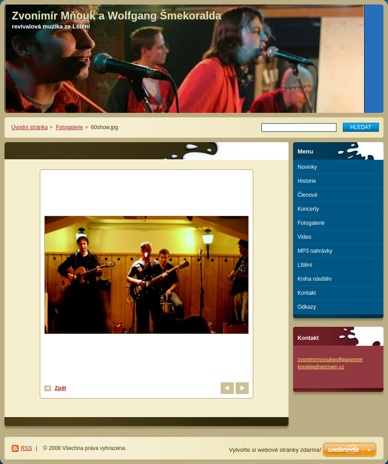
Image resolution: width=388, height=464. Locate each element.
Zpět (60, 388)
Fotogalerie (69, 127)
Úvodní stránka (29, 127)
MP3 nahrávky (315, 251)
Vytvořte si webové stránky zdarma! (275, 449)
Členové (307, 195)
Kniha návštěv (314, 279)
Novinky (307, 167)
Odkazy (307, 307)
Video (304, 237)
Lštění (305, 265)
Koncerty (308, 209)
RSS (26, 448)
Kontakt (307, 293)
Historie (307, 181)
